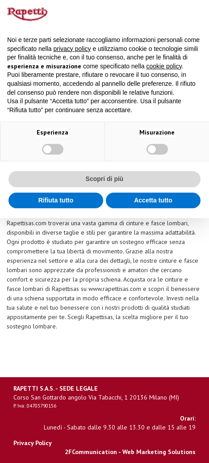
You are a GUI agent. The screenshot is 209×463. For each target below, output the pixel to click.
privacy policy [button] (72, 48)
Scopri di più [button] (105, 178)
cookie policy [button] (164, 66)
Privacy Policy (32, 443)
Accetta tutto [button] (153, 200)
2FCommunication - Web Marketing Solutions (130, 452)
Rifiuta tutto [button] (56, 200)
